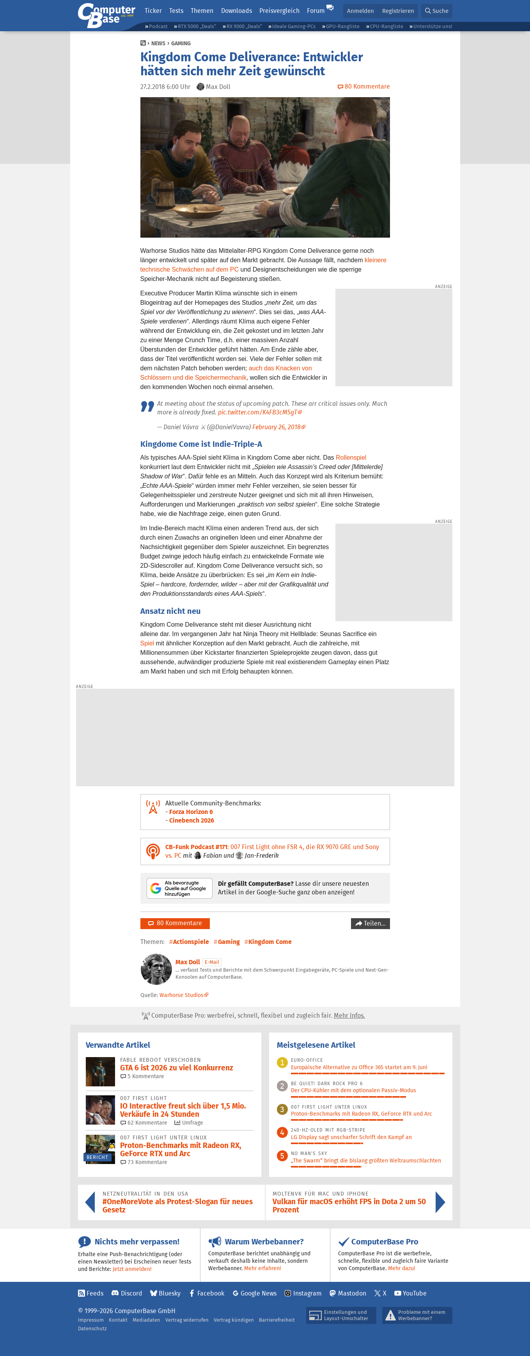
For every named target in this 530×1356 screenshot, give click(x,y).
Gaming (181, 43)
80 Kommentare (175, 923)
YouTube (415, 1293)
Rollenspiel (351, 457)
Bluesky (170, 1293)
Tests (176, 10)
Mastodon (352, 1293)
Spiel (147, 643)
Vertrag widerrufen (187, 1320)
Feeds (95, 1293)
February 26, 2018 (276, 427)
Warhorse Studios (182, 995)
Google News (259, 1293)
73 (144, 1162)
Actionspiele (191, 941)
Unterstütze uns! (432, 26)
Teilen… (374, 923)
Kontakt (118, 1320)
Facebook (210, 1293)
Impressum (91, 1320)
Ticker (153, 10)
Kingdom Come (270, 941)
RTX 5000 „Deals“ (197, 26)
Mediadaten (146, 1320)
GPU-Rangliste (343, 26)
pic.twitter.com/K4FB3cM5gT (257, 412)
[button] (436, 11)
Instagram (307, 1293)
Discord (131, 1293)
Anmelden (360, 11)
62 (144, 1123)
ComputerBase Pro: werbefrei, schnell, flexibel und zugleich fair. (253, 1015)
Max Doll (187, 962)
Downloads (236, 10)
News (158, 43)
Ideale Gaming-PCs (294, 26)
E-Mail (212, 962)
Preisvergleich (279, 10)
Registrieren (398, 11)
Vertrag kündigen (234, 1320)
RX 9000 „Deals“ (244, 26)
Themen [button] (202, 10)
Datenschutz (92, 1328)
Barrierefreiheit (277, 1320)
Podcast (158, 26)
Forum (316, 10)
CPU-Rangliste (386, 26)
